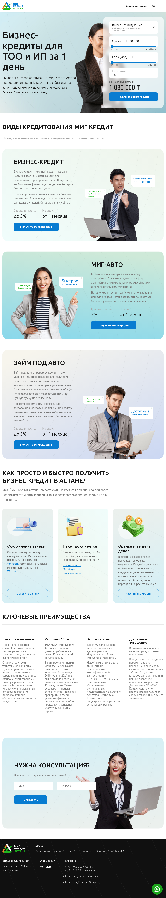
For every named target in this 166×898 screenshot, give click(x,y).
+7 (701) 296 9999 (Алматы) (79, 870)
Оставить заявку (27, 593)
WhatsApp (13, 571)
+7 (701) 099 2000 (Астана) (79, 866)
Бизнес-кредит (72, 565)
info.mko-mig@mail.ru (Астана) (81, 876)
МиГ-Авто (69, 569)
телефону (13, 564)
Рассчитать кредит (138, 593)
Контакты (46, 866)
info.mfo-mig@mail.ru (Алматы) (81, 882)
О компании (47, 860)
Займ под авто (72, 573)
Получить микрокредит (133, 96)
